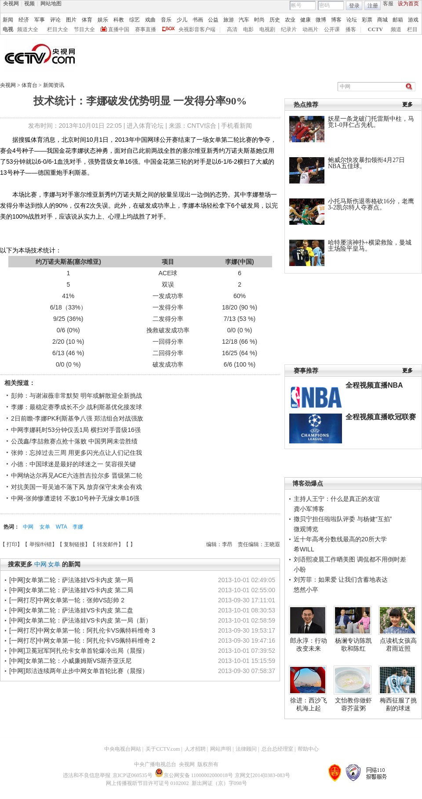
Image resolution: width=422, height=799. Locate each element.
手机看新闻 (236, 125)
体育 (87, 20)
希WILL (304, 549)
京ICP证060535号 (133, 775)
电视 (8, 29)
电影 (248, 29)
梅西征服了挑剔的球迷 (398, 704)
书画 (198, 20)
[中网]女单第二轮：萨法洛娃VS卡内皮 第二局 (71, 590)
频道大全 (27, 29)
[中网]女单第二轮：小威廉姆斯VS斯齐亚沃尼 (70, 660)
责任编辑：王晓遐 (259, 544)
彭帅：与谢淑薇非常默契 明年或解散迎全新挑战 (76, 395)
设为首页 (408, 3)
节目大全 (84, 29)
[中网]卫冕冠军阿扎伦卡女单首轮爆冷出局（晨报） (78, 650)
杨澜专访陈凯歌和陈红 (353, 644)
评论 (55, 20)
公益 (213, 20)
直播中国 (118, 29)
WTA (62, 527)
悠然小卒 (306, 589)
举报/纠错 (40, 544)
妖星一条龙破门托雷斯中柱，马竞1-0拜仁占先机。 (371, 121)
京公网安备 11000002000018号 (194, 775)
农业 (290, 20)
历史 (274, 20)
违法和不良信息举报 (86, 775)
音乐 (166, 20)
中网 (29, 527)
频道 (396, 29)
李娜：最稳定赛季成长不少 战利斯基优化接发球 (76, 406)
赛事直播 (145, 29)
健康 (305, 20)
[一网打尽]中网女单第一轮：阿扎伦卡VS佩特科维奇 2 (82, 640)
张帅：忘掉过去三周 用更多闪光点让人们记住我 (76, 452)
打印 (12, 544)
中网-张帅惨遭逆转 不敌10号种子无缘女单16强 (75, 498)
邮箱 (398, 20)
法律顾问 (246, 749)
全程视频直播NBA (374, 385)
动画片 (310, 29)
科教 (118, 20)
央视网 (11, 3)
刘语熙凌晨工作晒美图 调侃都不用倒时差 (350, 559)
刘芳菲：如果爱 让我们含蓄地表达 (341, 579)
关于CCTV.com (163, 749)
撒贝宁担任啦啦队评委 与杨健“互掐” (343, 518)
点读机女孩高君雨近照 (398, 644)
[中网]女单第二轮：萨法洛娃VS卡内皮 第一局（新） (80, 620)
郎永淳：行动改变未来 (308, 644)
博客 (336, 20)
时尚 (259, 20)
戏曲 (150, 20)
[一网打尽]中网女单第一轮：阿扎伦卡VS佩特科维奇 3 (82, 630)
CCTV (375, 29)
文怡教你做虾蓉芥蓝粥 (353, 704)
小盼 (300, 569)
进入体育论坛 (145, 125)
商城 (382, 20)
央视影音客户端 (196, 29)
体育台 (30, 85)
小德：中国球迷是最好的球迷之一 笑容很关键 (73, 464)
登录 (354, 6)
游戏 (413, 20)
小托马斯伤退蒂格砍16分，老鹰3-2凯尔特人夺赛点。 (371, 204)
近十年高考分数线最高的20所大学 (340, 539)
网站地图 (51, 3)
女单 (45, 527)
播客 (351, 29)
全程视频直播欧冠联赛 (381, 417)
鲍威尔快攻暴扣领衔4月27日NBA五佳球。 (366, 163)
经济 (23, 20)
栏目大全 (57, 29)
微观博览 (306, 529)
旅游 (228, 20)
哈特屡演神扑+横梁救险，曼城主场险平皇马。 (369, 245)
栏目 (412, 29)
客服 (388, 3)
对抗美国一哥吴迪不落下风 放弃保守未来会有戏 (76, 486)
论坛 (351, 20)
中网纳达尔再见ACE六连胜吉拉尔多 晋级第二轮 (76, 475)
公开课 (332, 29)
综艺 (134, 20)
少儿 (182, 20)
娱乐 (103, 20)
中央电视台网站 (122, 749)
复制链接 (74, 544)
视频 (29, 3)
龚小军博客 (309, 508)
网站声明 (220, 749)
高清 (232, 29)
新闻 (8, 20)
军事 (39, 20)
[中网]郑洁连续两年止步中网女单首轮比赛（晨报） (78, 670)
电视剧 (267, 29)
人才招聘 (195, 749)
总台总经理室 (277, 749)
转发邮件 (107, 544)
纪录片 (289, 29)
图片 (71, 20)
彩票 (367, 20)
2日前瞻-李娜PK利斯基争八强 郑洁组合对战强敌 (77, 418)
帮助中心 (308, 749)
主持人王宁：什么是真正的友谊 (337, 498)
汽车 (244, 20)
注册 (372, 6)
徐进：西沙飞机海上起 (308, 704)
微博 (321, 20)
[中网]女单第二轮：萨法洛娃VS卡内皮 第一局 (71, 579)
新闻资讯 (53, 85)
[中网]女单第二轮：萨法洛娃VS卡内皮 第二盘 (71, 610)
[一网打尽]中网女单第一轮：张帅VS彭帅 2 (66, 600)
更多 (407, 104)
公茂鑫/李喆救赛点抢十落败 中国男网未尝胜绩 (74, 441)
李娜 (78, 527)
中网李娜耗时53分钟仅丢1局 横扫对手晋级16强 (76, 429)
